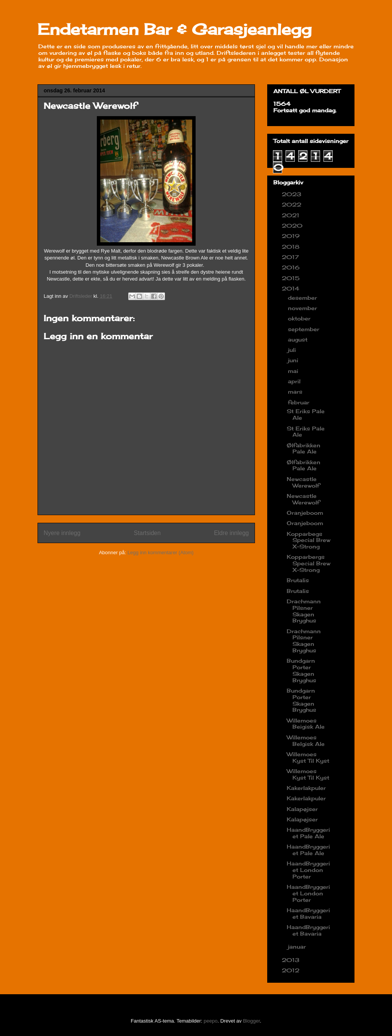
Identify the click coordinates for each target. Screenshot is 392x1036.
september (304, 329)
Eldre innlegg (231, 533)
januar (298, 946)
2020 (293, 225)
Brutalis (298, 580)
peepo (210, 1021)
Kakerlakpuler (306, 788)
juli (293, 349)
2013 (291, 960)
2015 (292, 278)
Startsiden (147, 533)
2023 (292, 194)
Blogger (251, 1021)
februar (299, 402)
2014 (291, 288)
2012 (291, 970)
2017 (291, 257)
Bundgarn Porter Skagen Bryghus (301, 670)
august (298, 339)
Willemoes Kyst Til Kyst (308, 757)
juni (294, 360)
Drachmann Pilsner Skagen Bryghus (304, 611)
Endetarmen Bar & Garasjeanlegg (175, 29)
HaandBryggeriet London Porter (308, 870)
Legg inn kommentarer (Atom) (160, 552)
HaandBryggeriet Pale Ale (308, 832)
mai (294, 371)
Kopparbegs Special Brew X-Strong (308, 540)
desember (303, 297)
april (295, 381)
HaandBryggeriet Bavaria (308, 913)
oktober (300, 318)
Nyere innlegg (62, 533)
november (303, 308)
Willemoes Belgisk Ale (306, 740)
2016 (292, 267)
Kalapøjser (302, 809)
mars (296, 391)
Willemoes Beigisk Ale (306, 723)
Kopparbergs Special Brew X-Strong (308, 563)
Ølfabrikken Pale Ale (303, 448)
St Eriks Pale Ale (306, 414)
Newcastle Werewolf (303, 482)
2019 (292, 236)
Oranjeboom (305, 512)
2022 (292, 204)
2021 (291, 215)
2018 (291, 246)
